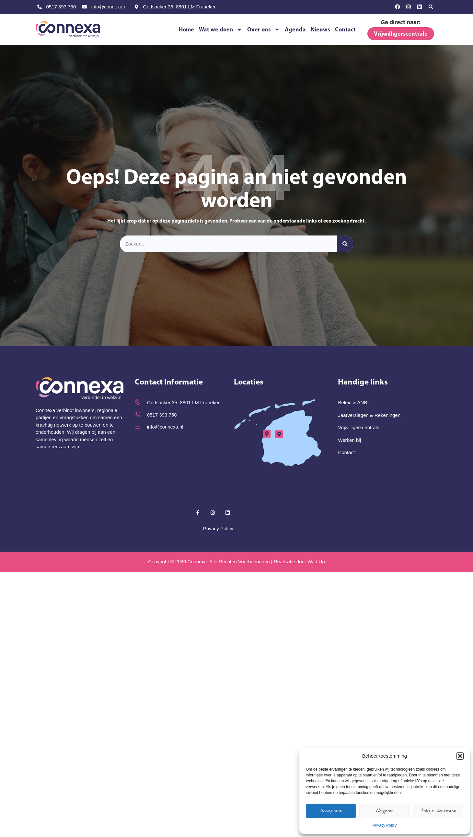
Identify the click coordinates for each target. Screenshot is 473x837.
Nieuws (320, 29)
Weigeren (384, 811)
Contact (345, 29)
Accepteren (331, 811)
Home (186, 29)
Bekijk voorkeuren (438, 811)
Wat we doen (220, 29)
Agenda (295, 29)
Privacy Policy (385, 825)
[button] (460, 756)
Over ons (263, 29)
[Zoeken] (345, 244)
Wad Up (316, 561)
